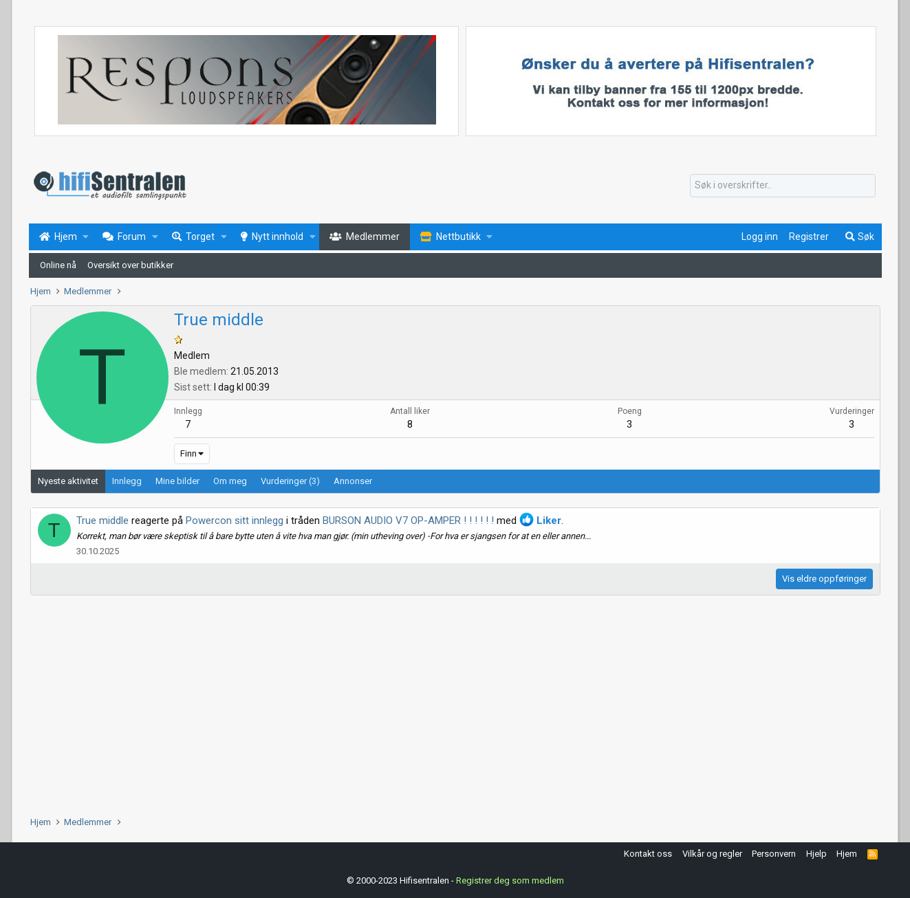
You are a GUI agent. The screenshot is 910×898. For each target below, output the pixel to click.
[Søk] (783, 185)
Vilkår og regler (712, 853)
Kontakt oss (648, 853)
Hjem (846, 853)
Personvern (774, 853)
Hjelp (816, 853)
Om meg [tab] (230, 481)
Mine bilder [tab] (177, 481)
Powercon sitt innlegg (234, 520)
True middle (102, 520)
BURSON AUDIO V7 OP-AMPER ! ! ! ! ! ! (408, 520)
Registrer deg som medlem (510, 880)
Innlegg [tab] (127, 481)
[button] (85, 237)
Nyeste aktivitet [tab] (68, 481)
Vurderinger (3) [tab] (290, 481)
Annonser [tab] (353, 481)
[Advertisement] (443, 705)
